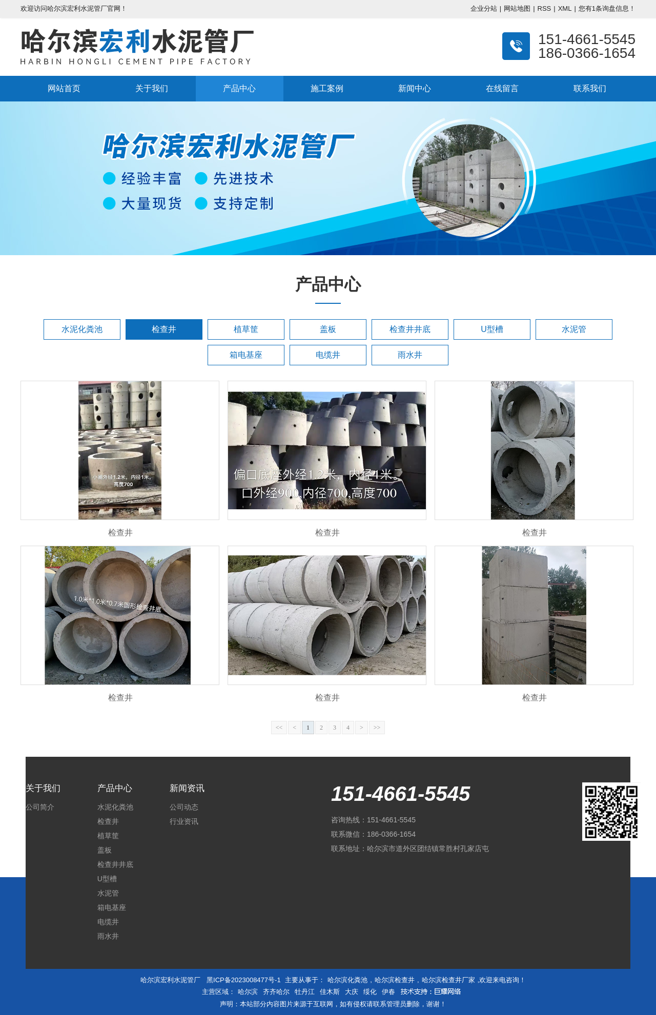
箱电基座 (246, 354)
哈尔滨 (248, 992)
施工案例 (327, 88)
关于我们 (151, 88)
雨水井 (410, 354)
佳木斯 (330, 992)
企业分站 (483, 8)
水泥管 (574, 329)
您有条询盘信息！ (607, 8)
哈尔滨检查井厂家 (448, 980)
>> (377, 727)
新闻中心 (414, 88)
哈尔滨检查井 (395, 980)
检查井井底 (409, 329)
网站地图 (517, 8)
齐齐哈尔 (276, 992)
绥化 (370, 992)
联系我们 (589, 88)
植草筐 (246, 329)
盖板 (328, 329)
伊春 (388, 992)
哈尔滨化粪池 (347, 980)
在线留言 (502, 88)
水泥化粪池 (81, 329)
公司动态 (184, 807)
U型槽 (492, 329)
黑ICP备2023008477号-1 (244, 980)
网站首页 (64, 88)
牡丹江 (305, 992)
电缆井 (328, 354)
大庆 (351, 992)
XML (565, 8)
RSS (544, 8)
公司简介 (40, 807)
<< (279, 727)
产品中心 (239, 88)
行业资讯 (184, 821)
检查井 (164, 329)
